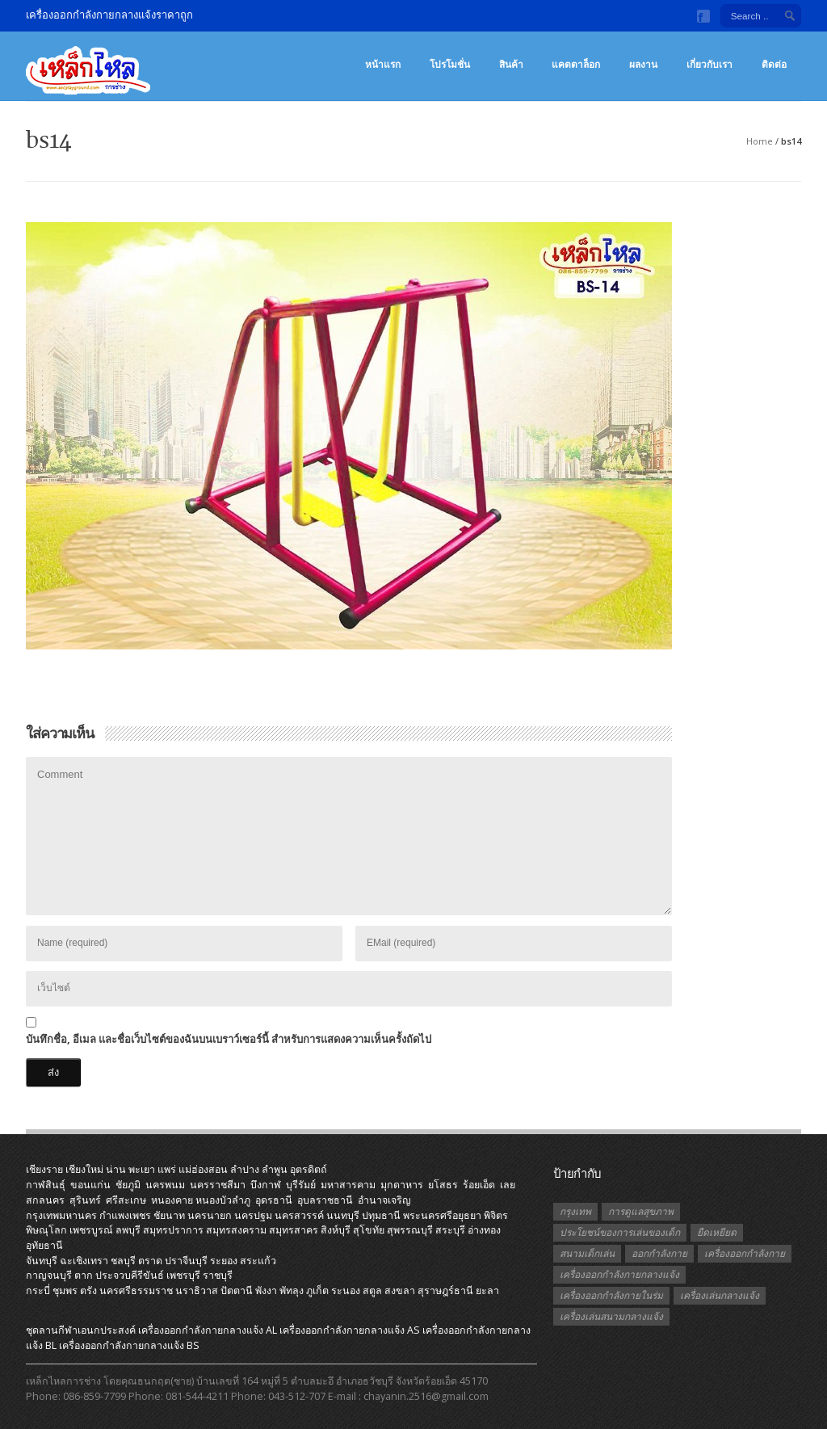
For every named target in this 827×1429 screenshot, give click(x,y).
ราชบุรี (218, 1275)
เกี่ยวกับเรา (709, 64)
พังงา (266, 1290)
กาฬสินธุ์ (45, 1185)
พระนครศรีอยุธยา (442, 1215)
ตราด (150, 1260)
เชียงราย (44, 1169)
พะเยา (141, 1169)
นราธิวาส (196, 1290)
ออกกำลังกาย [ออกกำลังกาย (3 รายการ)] (659, 1253)
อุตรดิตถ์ (308, 1169)
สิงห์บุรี (336, 1230)
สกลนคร (45, 1200)
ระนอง (345, 1290)
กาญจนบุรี (49, 1275)
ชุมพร (65, 1290)
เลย (507, 1185)
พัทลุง (291, 1290)
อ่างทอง (484, 1230)
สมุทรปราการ (173, 1230)
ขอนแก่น (90, 1185)
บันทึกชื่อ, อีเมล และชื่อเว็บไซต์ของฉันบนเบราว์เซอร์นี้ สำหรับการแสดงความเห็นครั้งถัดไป (228, 1039)
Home (759, 141)
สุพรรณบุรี (410, 1230)
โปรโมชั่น (450, 64)
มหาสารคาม (348, 1185)
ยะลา (487, 1290)
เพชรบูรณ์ (91, 1230)
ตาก (83, 1275)
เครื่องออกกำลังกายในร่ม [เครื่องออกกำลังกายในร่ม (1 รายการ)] (611, 1295)
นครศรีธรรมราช (136, 1290)
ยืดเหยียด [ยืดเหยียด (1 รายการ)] (717, 1232)
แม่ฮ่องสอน (203, 1169)
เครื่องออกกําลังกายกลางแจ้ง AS (349, 1330)
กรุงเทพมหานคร (61, 1215)
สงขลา (399, 1290)
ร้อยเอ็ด (479, 1185)
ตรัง (88, 1290)
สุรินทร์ (85, 1200)
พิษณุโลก (46, 1230)
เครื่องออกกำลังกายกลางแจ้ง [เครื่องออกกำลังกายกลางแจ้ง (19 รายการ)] (619, 1274)
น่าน (116, 1169)
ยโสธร (443, 1185)
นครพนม (165, 1185)
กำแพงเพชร (125, 1215)
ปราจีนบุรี (186, 1260)
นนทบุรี (342, 1215)
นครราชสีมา (218, 1185)
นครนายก (209, 1215)
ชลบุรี (123, 1260)
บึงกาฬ (265, 1185)
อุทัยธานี (44, 1245)
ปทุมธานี (381, 1215)
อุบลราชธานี (325, 1200)
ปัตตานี (236, 1290)
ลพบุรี (128, 1230)
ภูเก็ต (317, 1290)
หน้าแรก (383, 64)
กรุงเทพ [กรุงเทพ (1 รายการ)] (575, 1211)
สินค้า (511, 64)
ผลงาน (643, 64)
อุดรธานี (273, 1200)
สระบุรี (450, 1230)
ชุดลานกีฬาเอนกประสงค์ (81, 1330)
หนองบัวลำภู (222, 1200)
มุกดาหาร (401, 1185)
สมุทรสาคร (293, 1230)
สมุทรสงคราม (236, 1230)
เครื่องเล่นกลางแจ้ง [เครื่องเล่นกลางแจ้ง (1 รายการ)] (719, 1295)
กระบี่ (38, 1290)
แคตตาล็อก (576, 64)
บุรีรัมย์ (301, 1185)
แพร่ (166, 1169)
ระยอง (223, 1260)
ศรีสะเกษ (126, 1200)
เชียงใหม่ (84, 1169)
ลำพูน (275, 1169)
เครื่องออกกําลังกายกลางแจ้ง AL (207, 1330)
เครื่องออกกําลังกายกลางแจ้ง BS (129, 1345)
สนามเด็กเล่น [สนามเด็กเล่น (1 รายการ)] (587, 1253)
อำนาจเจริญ (384, 1200)
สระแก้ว (258, 1260)
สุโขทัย (368, 1230)
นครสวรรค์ (299, 1215)
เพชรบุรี (183, 1275)
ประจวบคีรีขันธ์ (129, 1275)
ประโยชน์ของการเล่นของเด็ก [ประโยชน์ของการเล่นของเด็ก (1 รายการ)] (620, 1232)
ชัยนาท (169, 1215)
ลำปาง (244, 1169)
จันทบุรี (41, 1260)
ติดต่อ (774, 64)
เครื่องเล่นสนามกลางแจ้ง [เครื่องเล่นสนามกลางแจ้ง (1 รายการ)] (611, 1316)
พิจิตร (496, 1215)
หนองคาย (172, 1200)
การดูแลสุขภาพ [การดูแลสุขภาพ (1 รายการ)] (641, 1211)
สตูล (372, 1290)
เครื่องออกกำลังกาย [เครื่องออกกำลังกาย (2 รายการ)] (744, 1253)
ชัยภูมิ (128, 1185)
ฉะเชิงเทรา (84, 1260)
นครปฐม (253, 1215)
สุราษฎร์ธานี (445, 1290)
